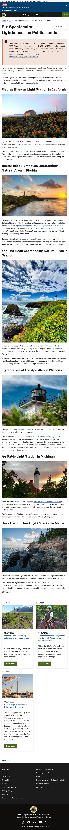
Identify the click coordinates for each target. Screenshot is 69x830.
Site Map (5, 794)
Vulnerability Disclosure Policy (13, 798)
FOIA (38, 776)
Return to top (7, 760)
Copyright (5, 780)
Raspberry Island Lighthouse (49, 437)
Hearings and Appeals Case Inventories (51, 780)
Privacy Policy (7, 791)
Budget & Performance (44, 769)
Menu (66, 15)
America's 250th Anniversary (20, 7)
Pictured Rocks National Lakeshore (47, 502)
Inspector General (43, 783)
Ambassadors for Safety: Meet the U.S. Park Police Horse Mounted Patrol (51, 638)
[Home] (4, 15)
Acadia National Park (16, 585)
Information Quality (9, 787)
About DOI (5, 769)
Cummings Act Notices (44, 773)
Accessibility (6, 773)
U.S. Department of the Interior (34, 15)
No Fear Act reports (43, 787)
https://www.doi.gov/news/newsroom (23, 57)
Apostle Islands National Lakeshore (19, 430)
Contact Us (6, 776)
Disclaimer (6, 783)
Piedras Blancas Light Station (32, 144)
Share (60, 26)
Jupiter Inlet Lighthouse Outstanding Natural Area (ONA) (37, 226)
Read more (10, 664)
